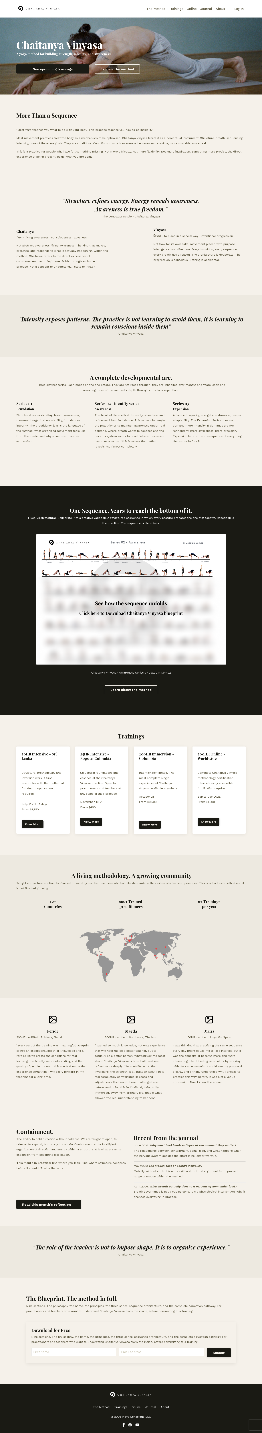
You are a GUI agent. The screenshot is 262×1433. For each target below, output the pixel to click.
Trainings (175, 9)
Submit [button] (219, 1353)
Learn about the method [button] (131, 690)
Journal (206, 9)
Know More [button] (32, 824)
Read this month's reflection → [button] (48, 1204)
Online (191, 9)
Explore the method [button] (117, 69)
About (220, 9)
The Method (155, 9)
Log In (239, 9)
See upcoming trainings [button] (53, 69)
